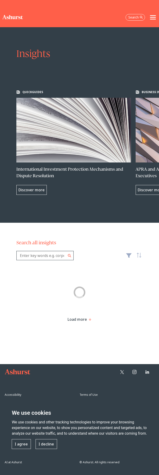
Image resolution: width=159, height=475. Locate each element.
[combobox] (45, 255)
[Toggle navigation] (153, 17)
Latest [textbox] (138, 258)
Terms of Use (89, 395)
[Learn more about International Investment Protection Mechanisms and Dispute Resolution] (73, 142)
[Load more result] (77, 319)
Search (69, 256)
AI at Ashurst (13, 462)
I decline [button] (46, 444)
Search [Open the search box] (135, 17)
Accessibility (13, 395)
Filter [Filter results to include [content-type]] (129, 257)
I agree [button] (21, 444)
